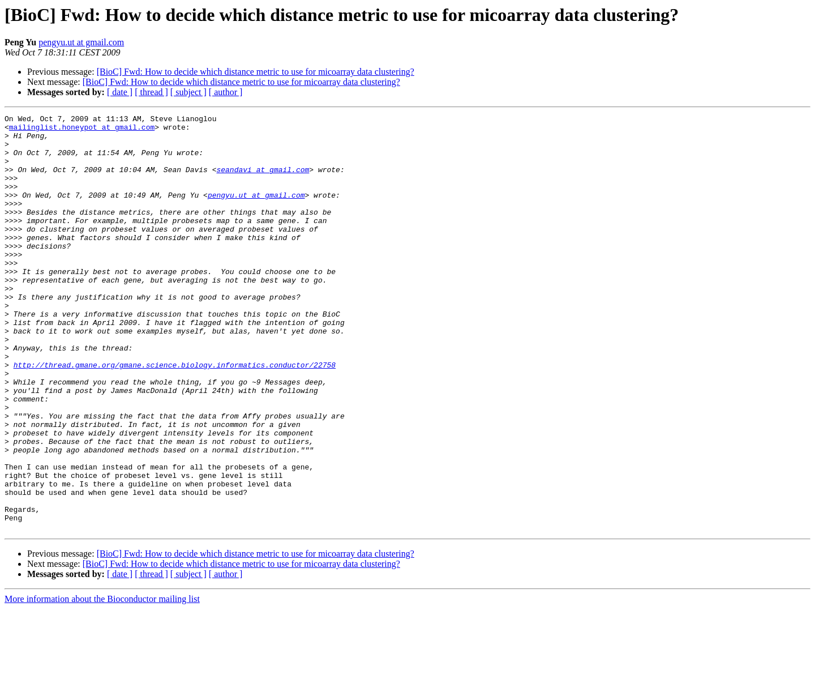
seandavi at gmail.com (262, 181)
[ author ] (226, 92)
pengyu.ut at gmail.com (81, 42)
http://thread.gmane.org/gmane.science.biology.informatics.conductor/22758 (175, 416)
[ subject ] (188, 92)
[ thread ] (151, 92)
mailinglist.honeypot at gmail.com (82, 130)
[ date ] (119, 92)
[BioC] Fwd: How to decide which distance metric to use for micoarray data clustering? (255, 71)
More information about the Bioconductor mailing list (102, 682)
